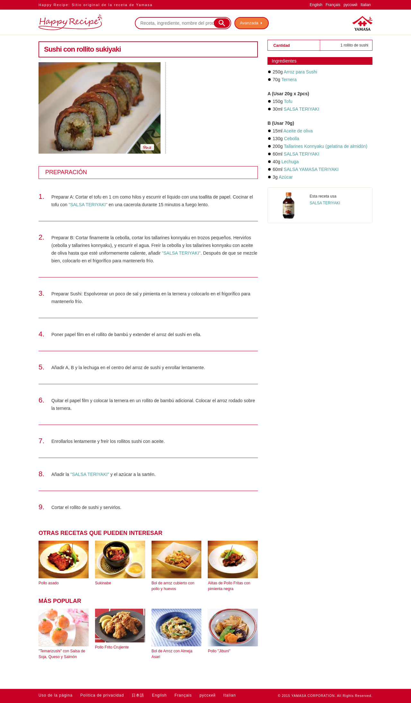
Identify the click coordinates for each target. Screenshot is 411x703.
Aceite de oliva (298, 130)
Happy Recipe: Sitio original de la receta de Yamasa (96, 5)
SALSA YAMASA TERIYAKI (311, 169)
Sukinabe (103, 583)
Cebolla (291, 138)
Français (333, 5)
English (316, 5)
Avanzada (249, 23)
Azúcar (286, 177)
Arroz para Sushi (300, 71)
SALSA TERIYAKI (301, 109)
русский (350, 5)
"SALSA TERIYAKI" (88, 204)
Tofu (288, 101)
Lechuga (290, 161)
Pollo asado (49, 583)
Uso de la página (56, 695)
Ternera (288, 79)
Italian (366, 5)
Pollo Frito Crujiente (112, 647)
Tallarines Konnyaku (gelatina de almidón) (325, 146)
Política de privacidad (102, 695)
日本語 (138, 695)
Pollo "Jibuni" (219, 651)
